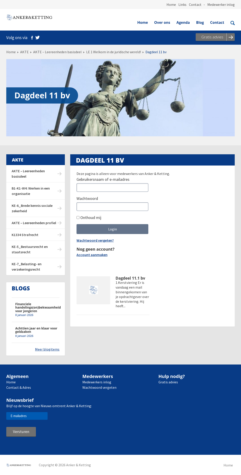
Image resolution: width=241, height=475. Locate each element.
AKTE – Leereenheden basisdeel (57, 52)
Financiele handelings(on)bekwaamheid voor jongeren (37, 307)
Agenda (183, 22)
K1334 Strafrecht (25, 234)
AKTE (24, 52)
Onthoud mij (89, 217)
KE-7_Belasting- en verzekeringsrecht (27, 267)
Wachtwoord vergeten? (95, 240)
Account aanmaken (92, 254)
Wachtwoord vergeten (99, 387)
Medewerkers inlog (96, 382)
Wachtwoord (87, 198)
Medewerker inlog (221, 4)
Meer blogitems (47, 349)
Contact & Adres (18, 387)
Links (182, 4)
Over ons (162, 22)
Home (171, 4)
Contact (195, 4)
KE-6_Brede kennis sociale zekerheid (32, 208)
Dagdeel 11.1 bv (130, 278)
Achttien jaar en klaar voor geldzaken (36, 330)
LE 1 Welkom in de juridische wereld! (113, 52)
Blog (200, 22)
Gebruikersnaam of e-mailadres (103, 179)
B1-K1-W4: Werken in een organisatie (31, 191)
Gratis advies (168, 382)
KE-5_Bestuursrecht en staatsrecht (30, 249)
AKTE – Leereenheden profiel (34, 223)
